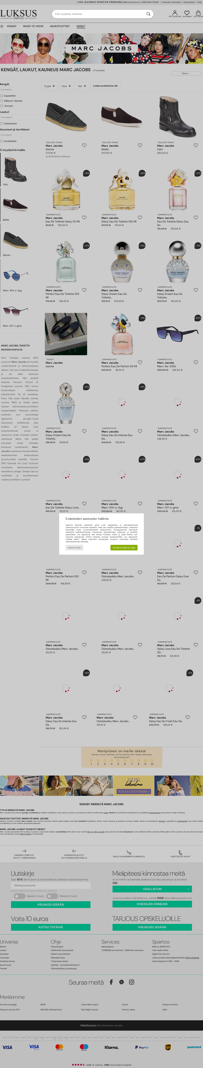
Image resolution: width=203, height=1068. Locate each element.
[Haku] (148, 14)
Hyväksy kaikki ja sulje (124, 547)
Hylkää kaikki (74, 547)
